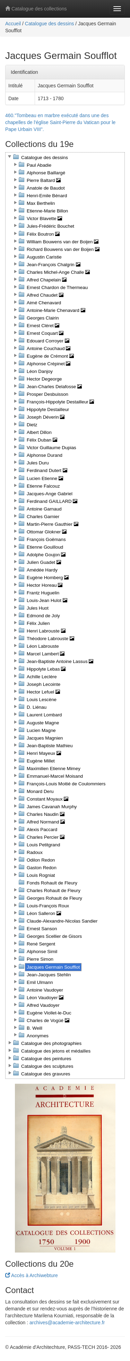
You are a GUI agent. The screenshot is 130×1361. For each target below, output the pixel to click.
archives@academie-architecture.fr (67, 1322)
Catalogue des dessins (49, 23)
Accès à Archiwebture (31, 1275)
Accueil (13, 23)
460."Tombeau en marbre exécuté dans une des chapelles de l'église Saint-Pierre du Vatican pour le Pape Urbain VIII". (60, 122)
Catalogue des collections (36, 8)
